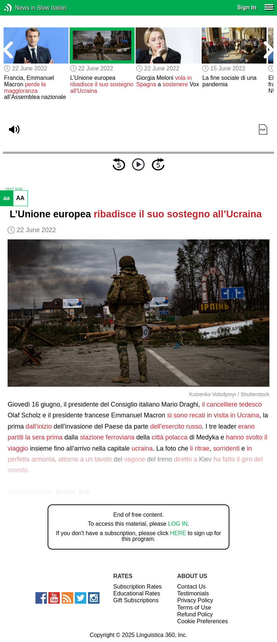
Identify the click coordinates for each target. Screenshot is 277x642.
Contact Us (191, 587)
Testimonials (193, 593)
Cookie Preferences (202, 621)
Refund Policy (195, 614)
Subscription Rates (137, 587)
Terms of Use (194, 607)
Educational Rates (136, 593)
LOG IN (178, 524)
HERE (178, 533)
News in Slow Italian (19, 8)
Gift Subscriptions (135, 600)
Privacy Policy (195, 600)
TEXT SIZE (13, 189)
